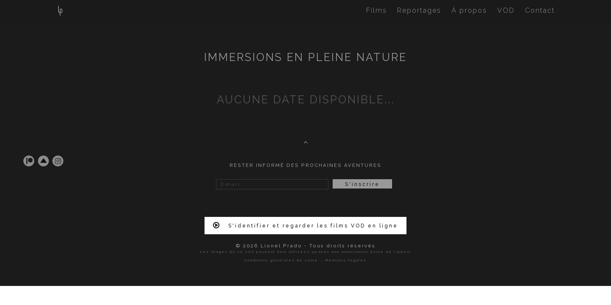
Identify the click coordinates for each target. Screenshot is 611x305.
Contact (540, 10)
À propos (469, 10)
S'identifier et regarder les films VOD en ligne (305, 225)
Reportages (419, 10)
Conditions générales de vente (281, 260)
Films (376, 10)
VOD (506, 10)
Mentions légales (346, 260)
